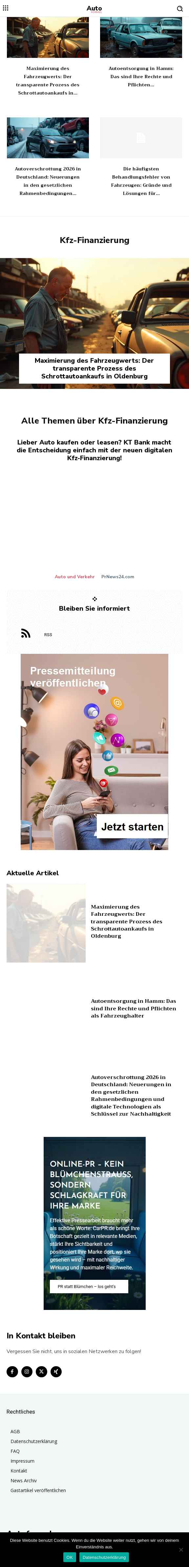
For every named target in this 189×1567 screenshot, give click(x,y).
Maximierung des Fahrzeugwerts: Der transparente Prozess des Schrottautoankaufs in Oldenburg (94, 368)
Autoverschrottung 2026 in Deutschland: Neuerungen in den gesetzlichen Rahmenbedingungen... (48, 181)
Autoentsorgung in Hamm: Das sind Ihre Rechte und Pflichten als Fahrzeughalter (133, 1008)
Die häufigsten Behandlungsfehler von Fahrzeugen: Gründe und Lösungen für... (141, 181)
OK (70, 1557)
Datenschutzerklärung (104, 1557)
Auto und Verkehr (75, 577)
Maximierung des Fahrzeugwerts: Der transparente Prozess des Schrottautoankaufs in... (47, 80)
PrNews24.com (117, 577)
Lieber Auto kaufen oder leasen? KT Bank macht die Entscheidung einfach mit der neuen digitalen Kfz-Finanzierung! (94, 450)
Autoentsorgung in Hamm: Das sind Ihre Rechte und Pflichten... (141, 76)
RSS (48, 634)
